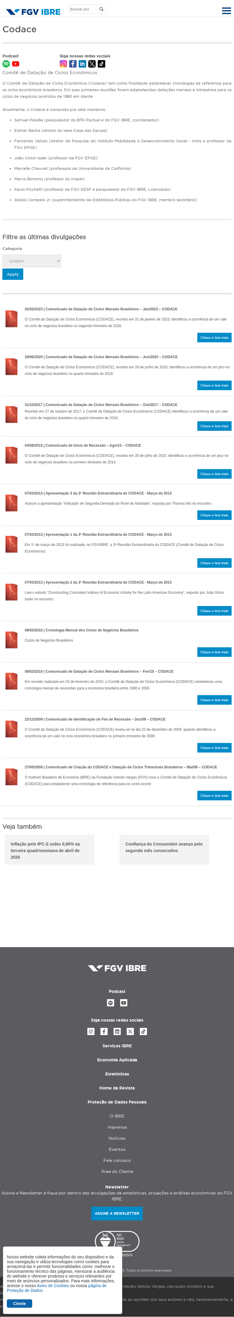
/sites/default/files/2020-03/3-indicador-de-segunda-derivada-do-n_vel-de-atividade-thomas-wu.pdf (11, 503)
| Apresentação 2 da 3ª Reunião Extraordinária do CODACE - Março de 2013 (98, 582)
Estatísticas (117, 1074)
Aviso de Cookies (53, 1285)
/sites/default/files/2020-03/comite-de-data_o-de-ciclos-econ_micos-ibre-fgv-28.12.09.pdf (11, 729)
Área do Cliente (117, 1171)
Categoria (12, 248)
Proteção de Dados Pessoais (117, 1102)
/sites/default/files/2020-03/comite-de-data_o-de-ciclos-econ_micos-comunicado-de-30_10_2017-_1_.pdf (11, 415)
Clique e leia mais (214, 337)
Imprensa (117, 1127)
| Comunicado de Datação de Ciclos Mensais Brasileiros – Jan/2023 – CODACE (101, 309)
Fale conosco (117, 1160)
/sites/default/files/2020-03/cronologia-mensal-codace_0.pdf (11, 640)
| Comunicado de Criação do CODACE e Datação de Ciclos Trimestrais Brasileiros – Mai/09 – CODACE (121, 767)
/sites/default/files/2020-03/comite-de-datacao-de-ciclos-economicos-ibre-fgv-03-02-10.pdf (11, 681)
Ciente (19, 1303)
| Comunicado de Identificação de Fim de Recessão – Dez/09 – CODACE (95, 719)
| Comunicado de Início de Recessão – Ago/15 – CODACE (83, 445)
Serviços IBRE (117, 1045)
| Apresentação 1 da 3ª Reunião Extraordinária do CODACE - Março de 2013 (98, 534)
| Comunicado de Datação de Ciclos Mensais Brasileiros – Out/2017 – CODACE (101, 405)
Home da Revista (117, 1088)
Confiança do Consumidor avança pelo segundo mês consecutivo (164, 847)
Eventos (117, 1149)
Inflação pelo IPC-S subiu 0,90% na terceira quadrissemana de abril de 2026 (45, 851)
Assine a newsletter (117, 1213)
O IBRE (117, 1116)
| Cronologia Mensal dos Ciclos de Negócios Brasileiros (82, 630)
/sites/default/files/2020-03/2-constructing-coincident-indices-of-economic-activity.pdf (11, 592)
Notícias (117, 1138)
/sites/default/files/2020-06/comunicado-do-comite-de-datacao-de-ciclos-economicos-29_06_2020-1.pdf (11, 367)
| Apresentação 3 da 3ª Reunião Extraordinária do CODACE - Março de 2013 (98, 493)
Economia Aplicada (117, 1059)
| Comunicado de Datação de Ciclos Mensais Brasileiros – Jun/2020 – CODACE (101, 357)
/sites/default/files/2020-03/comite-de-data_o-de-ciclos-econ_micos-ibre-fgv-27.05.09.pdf (11, 777)
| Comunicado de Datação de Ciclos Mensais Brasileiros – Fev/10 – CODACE (99, 671)
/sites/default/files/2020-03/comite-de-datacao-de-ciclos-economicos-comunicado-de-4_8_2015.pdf (11, 455)
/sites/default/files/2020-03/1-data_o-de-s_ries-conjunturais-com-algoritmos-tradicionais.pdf (11, 544)
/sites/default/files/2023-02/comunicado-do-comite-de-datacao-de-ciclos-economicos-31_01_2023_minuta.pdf (11, 319)
